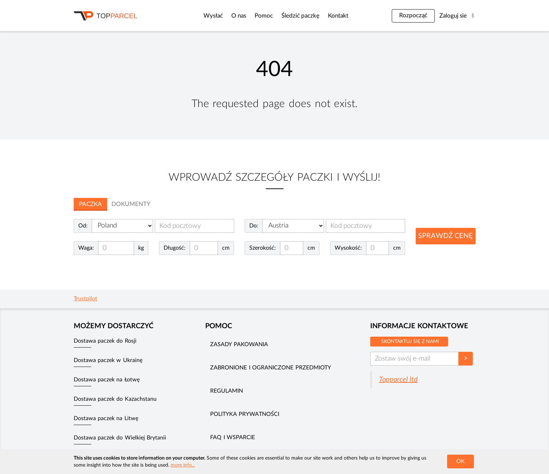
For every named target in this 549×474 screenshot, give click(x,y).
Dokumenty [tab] (131, 204)
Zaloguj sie (453, 16)
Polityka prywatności (244, 414)
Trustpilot (85, 298)
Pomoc (251, 16)
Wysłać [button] (201, 16)
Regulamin (226, 391)
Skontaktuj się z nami (410, 341)
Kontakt (326, 16)
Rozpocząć (413, 15)
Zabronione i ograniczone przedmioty (270, 367)
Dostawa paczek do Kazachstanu (115, 399)
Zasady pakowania (239, 344)
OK (460, 461)
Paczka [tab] (90, 204)
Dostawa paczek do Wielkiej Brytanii (120, 438)
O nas (226, 16)
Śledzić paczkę (288, 16)
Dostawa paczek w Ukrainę (108, 360)
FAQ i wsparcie (232, 437)
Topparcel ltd (398, 379)
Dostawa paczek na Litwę (106, 418)
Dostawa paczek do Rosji (105, 341)
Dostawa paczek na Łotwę (107, 379)
